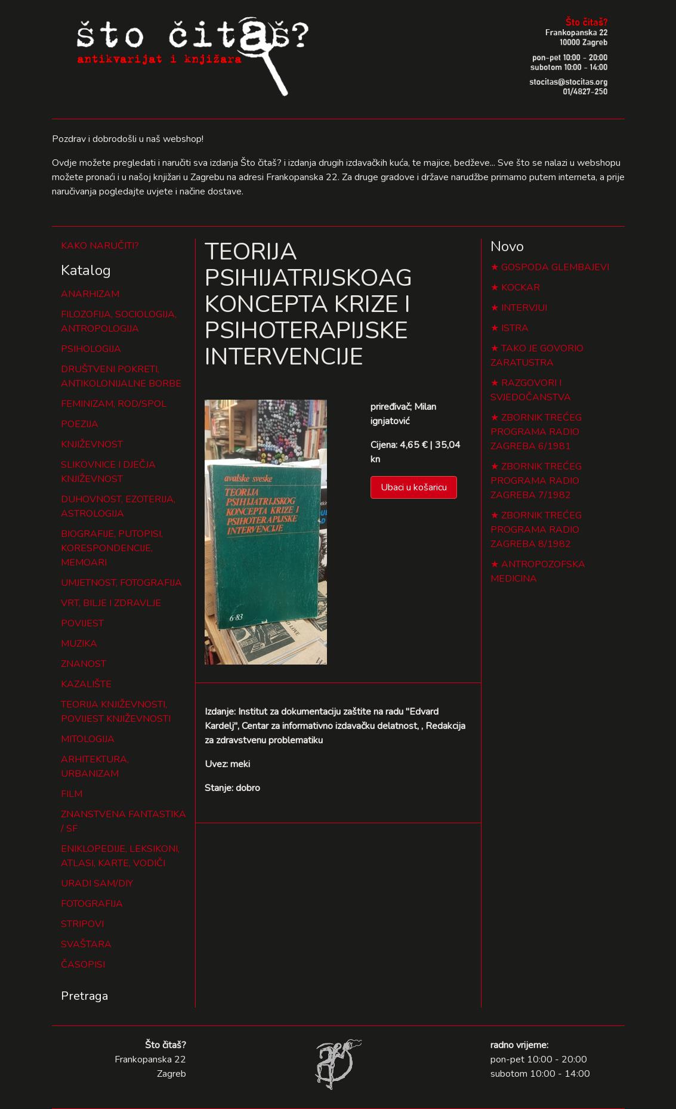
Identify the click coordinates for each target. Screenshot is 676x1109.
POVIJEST (82, 623)
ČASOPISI (83, 964)
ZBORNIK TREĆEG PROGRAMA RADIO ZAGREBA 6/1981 (536, 432)
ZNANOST (83, 664)
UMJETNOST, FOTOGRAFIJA (121, 582)
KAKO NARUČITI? (100, 245)
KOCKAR (520, 287)
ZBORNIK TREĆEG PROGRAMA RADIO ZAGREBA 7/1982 (536, 481)
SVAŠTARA (86, 944)
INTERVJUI (524, 307)
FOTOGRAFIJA (92, 903)
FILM (71, 794)
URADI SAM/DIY (97, 883)
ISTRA (515, 328)
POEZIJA (79, 424)
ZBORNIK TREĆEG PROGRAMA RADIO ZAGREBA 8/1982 (536, 530)
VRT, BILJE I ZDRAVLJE (111, 603)
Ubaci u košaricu (414, 487)
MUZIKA (79, 643)
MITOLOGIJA (88, 739)
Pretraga (84, 996)
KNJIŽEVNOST (92, 444)
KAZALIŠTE (86, 684)
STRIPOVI (82, 924)
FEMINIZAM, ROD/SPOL (113, 403)
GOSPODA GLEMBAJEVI (555, 267)
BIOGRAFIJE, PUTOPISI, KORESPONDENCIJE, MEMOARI (112, 548)
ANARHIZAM (90, 294)
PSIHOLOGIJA (91, 349)
